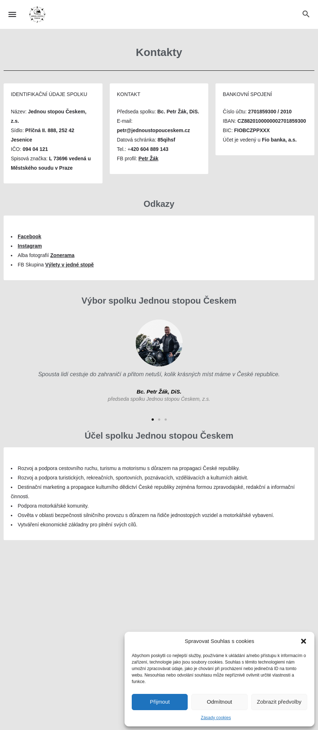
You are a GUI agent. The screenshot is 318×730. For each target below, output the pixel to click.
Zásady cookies (216, 717)
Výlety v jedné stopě (69, 265)
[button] (303, 641)
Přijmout (160, 702)
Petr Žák (148, 158)
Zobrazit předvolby (279, 702)
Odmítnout (219, 702)
